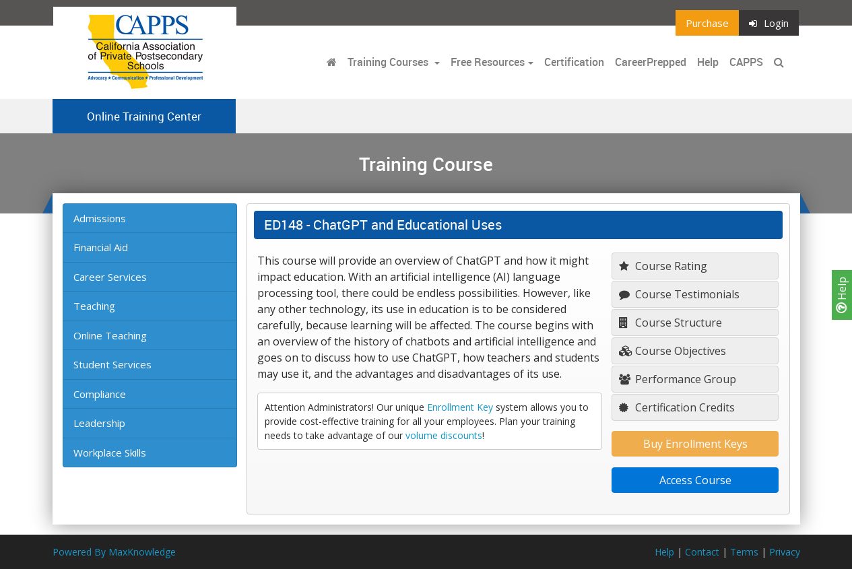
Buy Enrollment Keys (695, 443)
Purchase (707, 23)
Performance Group (677, 379)
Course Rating (663, 266)
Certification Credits (677, 407)
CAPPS (746, 62)
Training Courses (389, 62)
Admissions (99, 218)
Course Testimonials (679, 294)
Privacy (784, 551)
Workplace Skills (109, 452)
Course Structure (670, 322)
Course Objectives (672, 350)
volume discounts (443, 435)
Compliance (99, 394)
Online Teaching (110, 335)
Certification (574, 62)
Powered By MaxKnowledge (114, 551)
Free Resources (488, 62)
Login (769, 23)
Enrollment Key (460, 407)
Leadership (99, 423)
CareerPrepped (650, 62)
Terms (744, 551)
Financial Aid (100, 247)
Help (841, 295)
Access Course (695, 480)
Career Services (110, 276)
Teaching (94, 305)
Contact (702, 551)
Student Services (112, 364)
